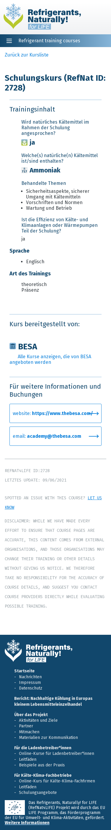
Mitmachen (29, 731)
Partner (26, 726)
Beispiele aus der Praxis (42, 765)
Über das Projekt (31, 714)
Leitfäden (27, 759)
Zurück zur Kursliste (27, 55)
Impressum (30, 682)
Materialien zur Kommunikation (48, 737)
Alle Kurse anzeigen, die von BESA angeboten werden (50, 359)
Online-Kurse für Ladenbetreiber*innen (56, 753)
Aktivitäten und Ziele (38, 720)
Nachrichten (30, 676)
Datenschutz (30, 688)
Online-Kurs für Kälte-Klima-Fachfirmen (57, 781)
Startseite (24, 671)
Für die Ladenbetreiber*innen (42, 747)
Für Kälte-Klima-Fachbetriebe (43, 775)
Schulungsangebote (38, 792)
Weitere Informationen (27, 822)
